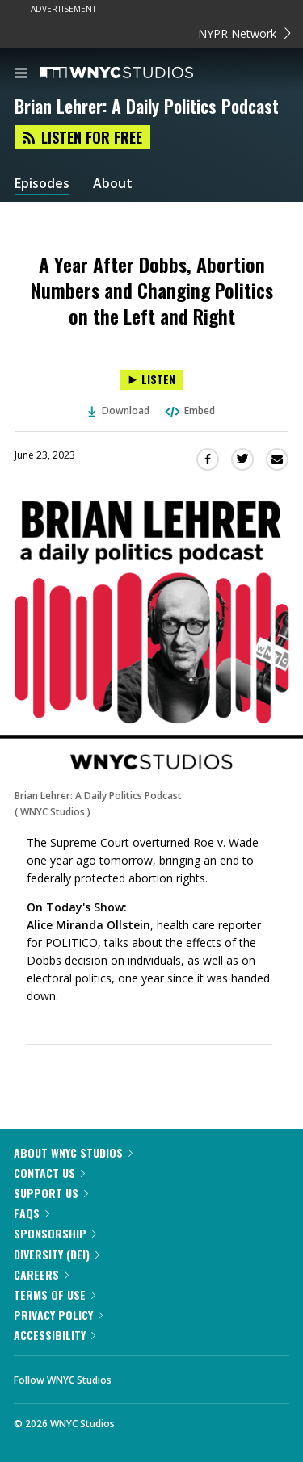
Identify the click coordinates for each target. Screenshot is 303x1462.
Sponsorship (55, 1233)
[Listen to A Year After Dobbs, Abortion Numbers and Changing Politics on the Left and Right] (151, 380)
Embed (189, 410)
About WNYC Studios (73, 1152)
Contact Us (49, 1172)
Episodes (42, 183)
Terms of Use (54, 1294)
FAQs (31, 1212)
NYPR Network (244, 33)
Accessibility (54, 1334)
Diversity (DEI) (56, 1254)
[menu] (21, 74)
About (113, 183)
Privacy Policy (58, 1314)
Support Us (51, 1192)
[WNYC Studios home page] (137, 73)
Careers (41, 1274)
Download (118, 410)
